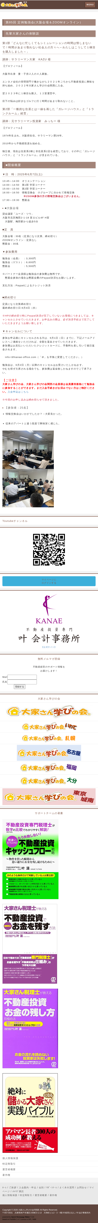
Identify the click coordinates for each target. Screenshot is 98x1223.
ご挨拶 (12, 1187)
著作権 (6, 1175)
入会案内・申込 (27, 1187)
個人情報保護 (10, 1158)
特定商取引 (9, 1163)
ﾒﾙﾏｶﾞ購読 (18, 1191)
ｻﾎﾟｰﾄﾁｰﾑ (51, 1187)
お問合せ (82, 1187)
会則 (41, 1187)
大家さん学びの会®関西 (28, 1210)
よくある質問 (66, 1187)
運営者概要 (9, 1169)
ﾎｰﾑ (4, 1187)
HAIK (34, 1219)
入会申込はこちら (18, 391)
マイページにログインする (49, 581)
